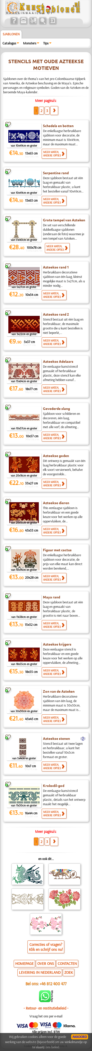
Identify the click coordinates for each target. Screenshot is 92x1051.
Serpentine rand (56, 173)
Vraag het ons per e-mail (45, 1016)
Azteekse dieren (56, 502)
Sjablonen (11, 34)
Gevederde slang (56, 408)
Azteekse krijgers (57, 644)
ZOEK (68, 972)
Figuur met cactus (57, 550)
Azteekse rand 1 (56, 267)
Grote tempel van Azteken (64, 220)
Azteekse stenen (56, 738)
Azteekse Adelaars (58, 361)
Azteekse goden (56, 455)
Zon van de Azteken (59, 691)
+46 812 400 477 (53, 983)
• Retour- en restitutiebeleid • (46, 1008)
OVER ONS (45, 963)
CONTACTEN (67, 963)
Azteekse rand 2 (56, 314)
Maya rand (51, 597)
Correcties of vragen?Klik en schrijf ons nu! (46, 947)
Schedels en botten (58, 125)
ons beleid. (53, 1047)
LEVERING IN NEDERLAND (40, 972)
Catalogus (9, 43)
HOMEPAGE (24, 963)
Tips (46, 43)
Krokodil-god (53, 785)
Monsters (29, 43)
